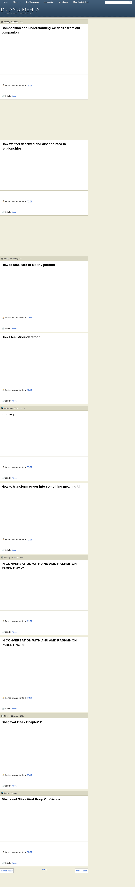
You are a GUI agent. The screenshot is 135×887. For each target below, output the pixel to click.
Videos (14, 96)
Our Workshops (32, 2)
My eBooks (63, 2)
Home (5, 2)
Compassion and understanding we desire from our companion (41, 30)
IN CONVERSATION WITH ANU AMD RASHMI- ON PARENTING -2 (39, 566)
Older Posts (81, 871)
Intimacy (8, 414)
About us (16, 2)
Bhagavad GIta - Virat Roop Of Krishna (31, 799)
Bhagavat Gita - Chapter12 (22, 722)
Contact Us (48, 2)
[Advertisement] (44, 120)
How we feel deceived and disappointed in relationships (34, 146)
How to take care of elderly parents (28, 265)
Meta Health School (81, 2)
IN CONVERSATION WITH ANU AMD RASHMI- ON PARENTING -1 (39, 643)
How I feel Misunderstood (21, 337)
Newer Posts (7, 871)
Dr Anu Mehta (20, 9)
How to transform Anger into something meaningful (41, 486)
